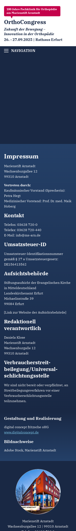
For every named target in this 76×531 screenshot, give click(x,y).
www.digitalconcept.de (21, 432)
